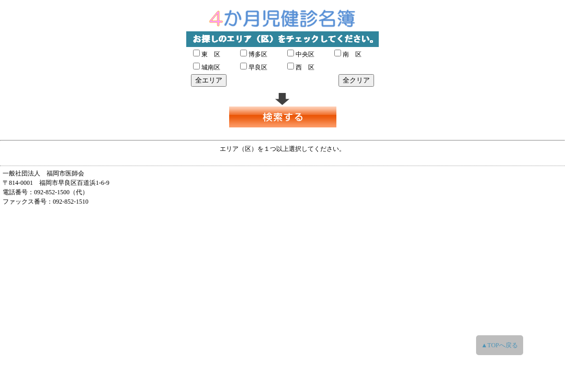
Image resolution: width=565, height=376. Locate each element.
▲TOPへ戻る (499, 345)
